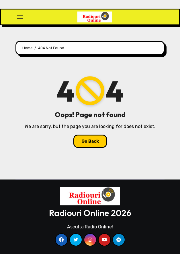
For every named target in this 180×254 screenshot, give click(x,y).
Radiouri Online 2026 (90, 212)
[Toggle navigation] (20, 17)
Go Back (90, 141)
